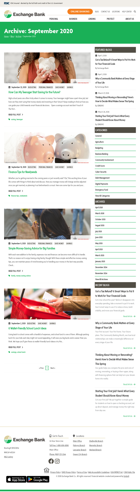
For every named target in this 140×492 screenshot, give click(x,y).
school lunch (21, 352)
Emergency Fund (101, 190)
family (13, 275)
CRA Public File (129, 472)
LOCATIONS (116, 11)
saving (13, 119)
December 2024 (101, 267)
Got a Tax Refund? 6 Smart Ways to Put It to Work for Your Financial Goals (115, 63)
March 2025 (99, 255)
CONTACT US (105, 11)
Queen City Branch (80, 454)
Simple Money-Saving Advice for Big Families (31, 248)
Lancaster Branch (79, 450)
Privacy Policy (55, 472)
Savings (70, 87)
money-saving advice (23, 275)
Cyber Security (100, 171)
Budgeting (32, 87)
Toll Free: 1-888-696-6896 (59, 445)
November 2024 (101, 273)
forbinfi (126, 476)
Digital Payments (101, 183)
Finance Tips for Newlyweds (22, 172)
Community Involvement (104, 159)
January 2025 (100, 261)
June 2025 (99, 237)
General (98, 135)
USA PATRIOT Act (117, 472)
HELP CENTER (127, 11)
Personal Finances (46, 87)
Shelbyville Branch (96, 441)
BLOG (97, 11)
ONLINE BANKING (80, 11)
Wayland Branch (95, 450)
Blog (12, 36)
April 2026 (99, 207)
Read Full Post (15, 114)
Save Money (59, 87)
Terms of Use (82, 472)
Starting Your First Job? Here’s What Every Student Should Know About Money (115, 119)
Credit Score (100, 165)
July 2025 (98, 231)
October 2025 (100, 219)
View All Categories (102, 196)
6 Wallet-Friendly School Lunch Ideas (27, 328)
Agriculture (99, 141)
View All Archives (101, 279)
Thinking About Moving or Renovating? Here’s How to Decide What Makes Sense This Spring (115, 100)
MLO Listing (8, 457)
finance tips (15, 195)
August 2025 (99, 225)
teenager (20, 119)
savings (13, 352)
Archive (18, 36)
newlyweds (23, 195)
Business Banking (101, 153)
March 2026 (99, 213)
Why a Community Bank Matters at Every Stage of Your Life (115, 82)
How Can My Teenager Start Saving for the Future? (34, 92)
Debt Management (102, 177)
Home (6, 36)
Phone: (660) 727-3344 (57, 454)
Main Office (77, 441)
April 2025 (99, 249)
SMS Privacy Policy (69, 472)
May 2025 (99, 243)
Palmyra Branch (79, 445)
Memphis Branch (95, 445)
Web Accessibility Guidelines (99, 472)
